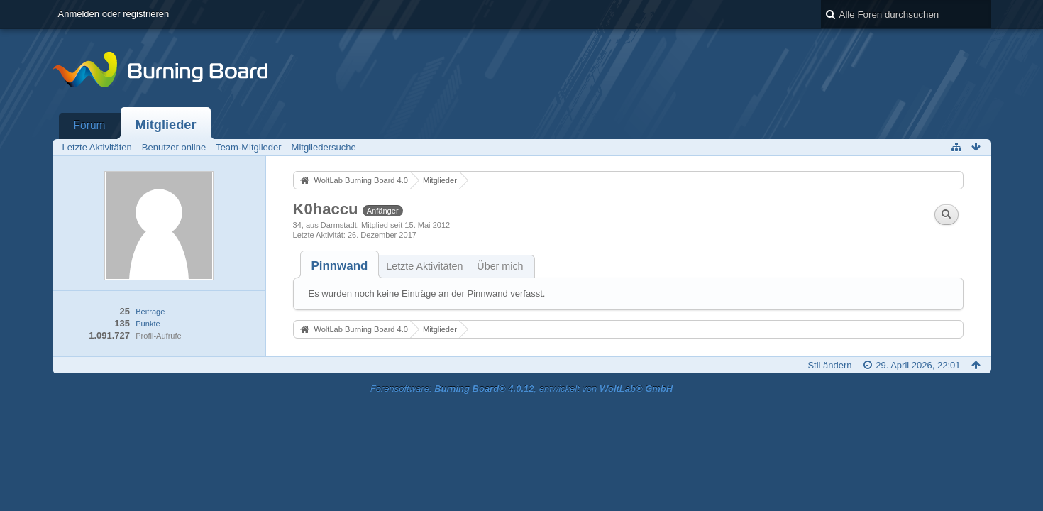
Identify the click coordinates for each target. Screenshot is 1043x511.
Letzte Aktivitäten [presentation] (424, 266)
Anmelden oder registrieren (114, 14)
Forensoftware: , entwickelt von (521, 388)
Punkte (148, 323)
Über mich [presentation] (500, 266)
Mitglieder (166, 125)
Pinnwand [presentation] (339, 266)
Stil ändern (829, 365)
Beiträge (150, 311)
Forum (90, 125)
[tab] (340, 266)
